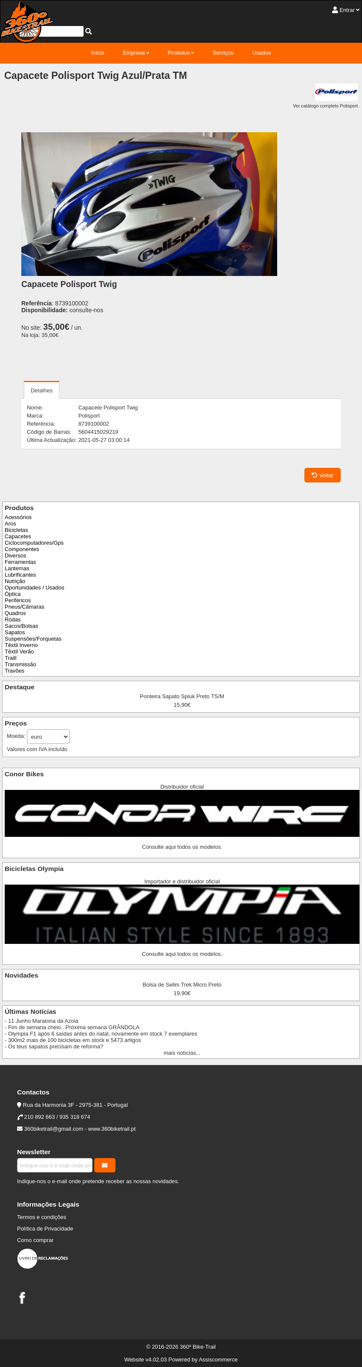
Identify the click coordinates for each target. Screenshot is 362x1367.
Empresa (134, 52)
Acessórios (18, 517)
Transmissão (20, 664)
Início (97, 52)
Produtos (179, 52)
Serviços (223, 52)
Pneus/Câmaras (24, 607)
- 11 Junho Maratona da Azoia (41, 1021)
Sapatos (15, 632)
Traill (11, 658)
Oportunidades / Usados (34, 587)
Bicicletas (16, 530)
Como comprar (35, 1240)
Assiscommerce (218, 1359)
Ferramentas (20, 562)
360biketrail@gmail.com (53, 1129)
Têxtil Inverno (21, 645)
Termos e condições (41, 1217)
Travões (14, 671)
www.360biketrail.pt (112, 1129)
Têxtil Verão (19, 651)
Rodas (12, 619)
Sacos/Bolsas (21, 626)
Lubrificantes (20, 575)
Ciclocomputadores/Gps (34, 543)
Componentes (22, 549)
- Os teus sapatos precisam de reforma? (54, 1046)
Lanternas (17, 568)
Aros (10, 523)
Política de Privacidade (45, 1228)
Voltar (322, 475)
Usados (261, 52)
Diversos (15, 555)
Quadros (15, 613)
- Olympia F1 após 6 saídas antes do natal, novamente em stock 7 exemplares (101, 1033)
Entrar (346, 10)
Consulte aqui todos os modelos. (182, 847)
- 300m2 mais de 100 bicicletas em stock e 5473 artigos (73, 1040)
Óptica (12, 594)
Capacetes (18, 536)
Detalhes (41, 390)
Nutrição (15, 581)
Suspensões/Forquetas (33, 639)
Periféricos (18, 600)
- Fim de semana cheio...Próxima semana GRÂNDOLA (72, 1027)
